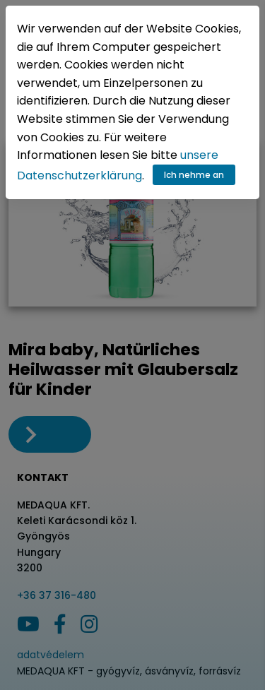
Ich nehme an (194, 175)
